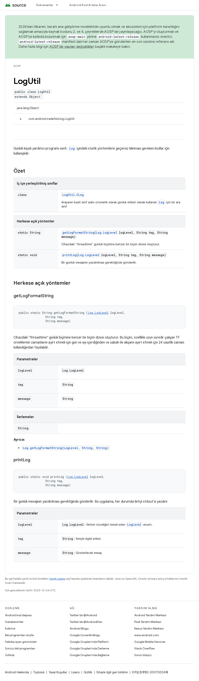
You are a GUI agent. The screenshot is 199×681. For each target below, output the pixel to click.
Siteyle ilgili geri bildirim (112, 672)
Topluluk (39, 672)
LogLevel (134, 524)
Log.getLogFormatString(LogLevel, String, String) (66, 448)
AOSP (17, 66)
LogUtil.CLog (73, 195)
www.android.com (146, 635)
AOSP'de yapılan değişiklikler (72, 47)
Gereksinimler (14, 622)
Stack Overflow (144, 648)
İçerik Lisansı (57, 578)
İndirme (10, 628)
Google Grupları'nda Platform (89, 642)
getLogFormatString (78, 232)
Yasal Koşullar (58, 672)
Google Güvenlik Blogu (85, 635)
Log (72, 148)
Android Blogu (79, 628)
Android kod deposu (18, 615)
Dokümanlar (44, 5)
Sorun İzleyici (143, 655)
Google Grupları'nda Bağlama (89, 655)
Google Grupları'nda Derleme (89, 648)
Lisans (75, 672)
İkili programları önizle (19, 635)
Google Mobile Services (149, 642)
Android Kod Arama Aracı (87, 5)
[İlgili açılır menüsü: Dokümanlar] (58, 5)
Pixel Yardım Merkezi (147, 622)
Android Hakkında (17, 672)
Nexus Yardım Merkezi (149, 628)
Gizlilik (88, 672)
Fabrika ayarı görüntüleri (21, 642)
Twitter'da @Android (83, 615)
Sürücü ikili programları (20, 648)
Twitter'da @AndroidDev (86, 622)
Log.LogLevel (106, 232)
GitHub (9, 655)
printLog (69, 255)
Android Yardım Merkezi (150, 615)
